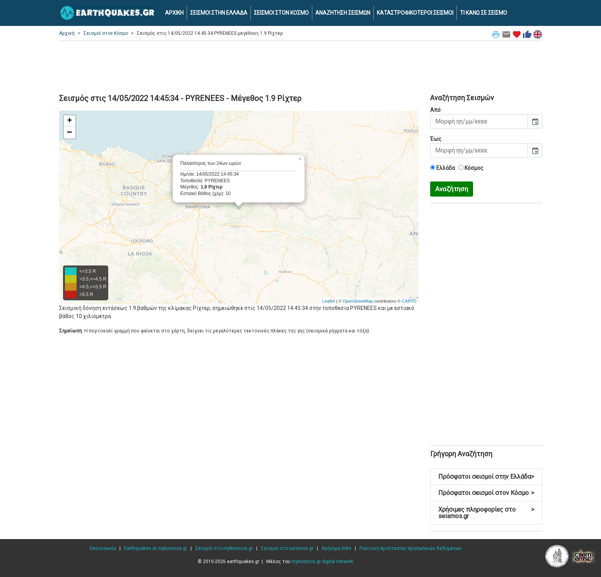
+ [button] (69, 121)
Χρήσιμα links (336, 548)
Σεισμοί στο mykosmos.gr (224, 548)
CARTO (409, 301)
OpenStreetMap (358, 301)
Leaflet (328, 301)
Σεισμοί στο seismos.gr (287, 548)
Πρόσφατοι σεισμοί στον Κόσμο (486, 493)
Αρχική (67, 33)
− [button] (69, 133)
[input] (479, 121)
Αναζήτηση (451, 189)
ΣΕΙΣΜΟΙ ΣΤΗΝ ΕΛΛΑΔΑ (218, 13)
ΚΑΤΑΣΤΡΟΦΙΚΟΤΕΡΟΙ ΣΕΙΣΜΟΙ (415, 13)
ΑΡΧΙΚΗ (174, 13)
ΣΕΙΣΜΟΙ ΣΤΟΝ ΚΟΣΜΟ (281, 13)
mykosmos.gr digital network (322, 561)
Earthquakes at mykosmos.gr (155, 548)
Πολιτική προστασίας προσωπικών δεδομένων (410, 548)
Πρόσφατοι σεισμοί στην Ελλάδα (486, 476)
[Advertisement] (300, 66)
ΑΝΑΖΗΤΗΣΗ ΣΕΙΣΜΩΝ (342, 13)
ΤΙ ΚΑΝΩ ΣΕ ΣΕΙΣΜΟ (483, 13)
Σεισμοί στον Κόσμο (105, 33)
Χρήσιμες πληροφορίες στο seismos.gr (486, 513)
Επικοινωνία (103, 548)
